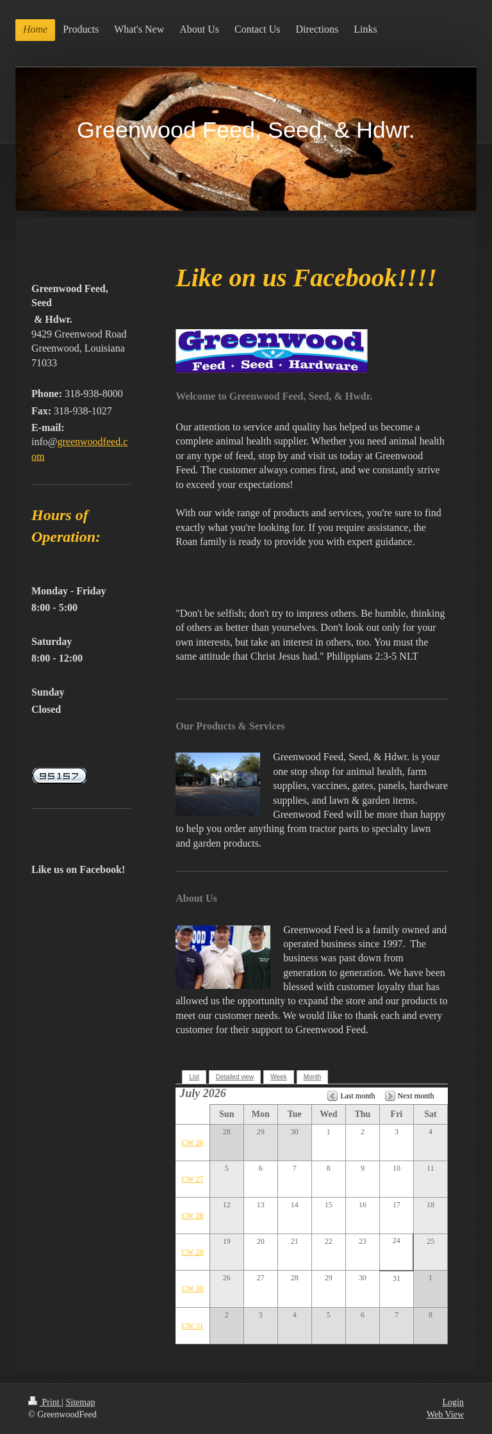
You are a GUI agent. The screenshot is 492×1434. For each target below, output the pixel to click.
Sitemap (80, 1402)
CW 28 (192, 1215)
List (194, 1076)
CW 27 (192, 1179)
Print (45, 1402)
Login (453, 1402)
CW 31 (192, 1325)
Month (313, 1076)
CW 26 (192, 1142)
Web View (445, 1414)
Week (278, 1076)
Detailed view (235, 1076)
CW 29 (192, 1252)
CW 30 (192, 1288)
